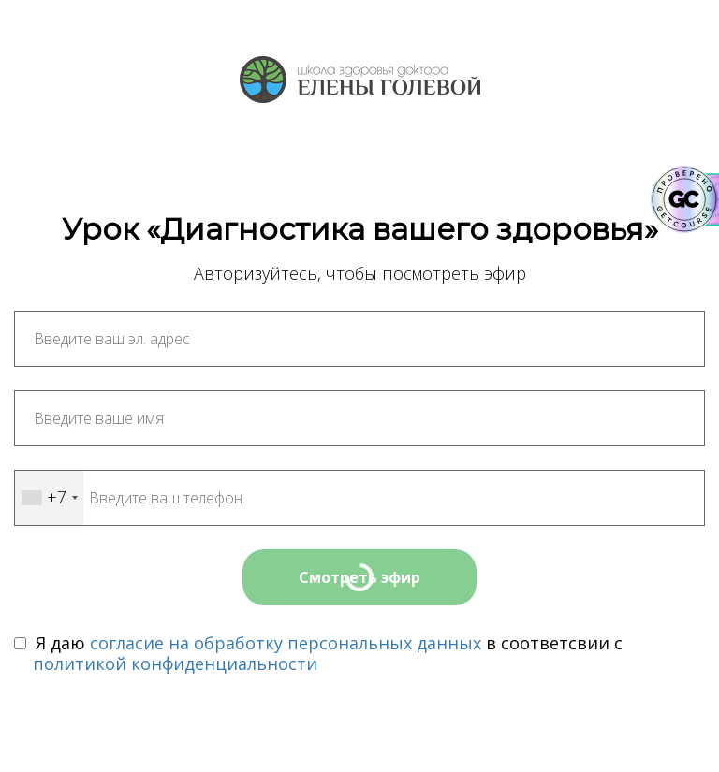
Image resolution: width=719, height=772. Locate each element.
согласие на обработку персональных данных (285, 643)
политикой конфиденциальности (175, 663)
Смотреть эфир (359, 577)
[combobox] (49, 498)
